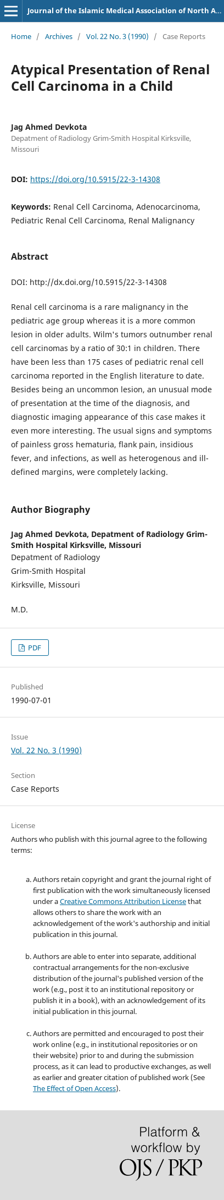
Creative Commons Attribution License (123, 901)
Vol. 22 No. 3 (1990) (117, 36)
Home (21, 36)
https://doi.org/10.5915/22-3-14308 (95, 179)
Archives (58, 36)
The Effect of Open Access (74, 1088)
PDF (33, 648)
